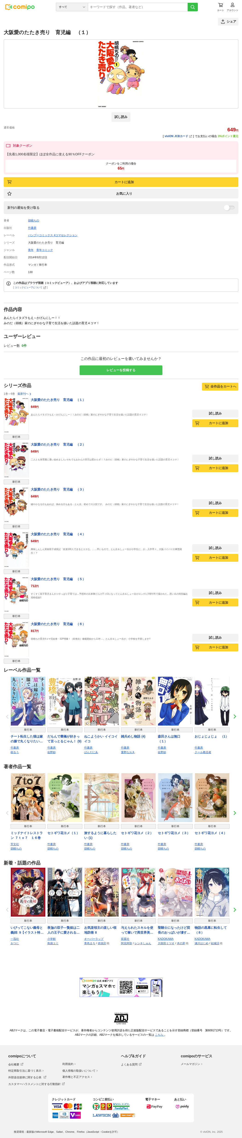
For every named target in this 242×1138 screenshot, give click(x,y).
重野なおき (128, 752)
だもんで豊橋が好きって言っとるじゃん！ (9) (64, 739)
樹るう (15, 752)
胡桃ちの (33, 220)
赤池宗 (102, 943)
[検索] (193, 7)
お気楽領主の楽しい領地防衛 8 (100, 930)
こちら (159, 1034)
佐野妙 (51, 752)
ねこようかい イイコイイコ (101, 739)
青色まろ (89, 943)
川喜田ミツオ (166, 943)
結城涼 (215, 943)
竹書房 (32, 227)
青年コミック (44, 250)
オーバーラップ (94, 939)
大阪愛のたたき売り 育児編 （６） (58, 624)
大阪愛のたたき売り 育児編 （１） (58, 400)
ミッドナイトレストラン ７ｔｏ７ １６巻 (27, 835)
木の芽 (181, 943)
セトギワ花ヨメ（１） (63, 833)
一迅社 (15, 939)
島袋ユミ (52, 943)
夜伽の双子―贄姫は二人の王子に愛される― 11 (63, 930)
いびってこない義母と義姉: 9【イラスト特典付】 (27, 930)
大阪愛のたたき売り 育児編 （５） (58, 579)
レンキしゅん (143, 943)
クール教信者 (203, 752)
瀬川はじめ (201, 943)
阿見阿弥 (126, 943)
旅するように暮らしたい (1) (100, 835)
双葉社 (125, 939)
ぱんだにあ (91, 752)
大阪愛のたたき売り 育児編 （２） (58, 444)
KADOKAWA (165, 939)
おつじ (15, 943)
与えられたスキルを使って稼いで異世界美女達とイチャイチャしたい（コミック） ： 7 (137, 930)
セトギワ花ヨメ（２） (137, 833)
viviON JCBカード (178, 136)
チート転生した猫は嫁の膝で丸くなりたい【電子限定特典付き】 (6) (27, 739)
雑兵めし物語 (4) (133, 736)
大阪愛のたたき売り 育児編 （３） (58, 489)
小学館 (51, 939)
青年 (31, 250)
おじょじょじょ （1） (212, 736)
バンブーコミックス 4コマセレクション (53, 235)
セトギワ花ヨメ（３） (174, 833)
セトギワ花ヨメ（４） (211, 833)
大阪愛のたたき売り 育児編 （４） (58, 534)
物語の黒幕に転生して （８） (212, 930)
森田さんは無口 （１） (171, 739)
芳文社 (15, 844)
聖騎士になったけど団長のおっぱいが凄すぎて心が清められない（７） (174, 930)
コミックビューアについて (30, 287)
